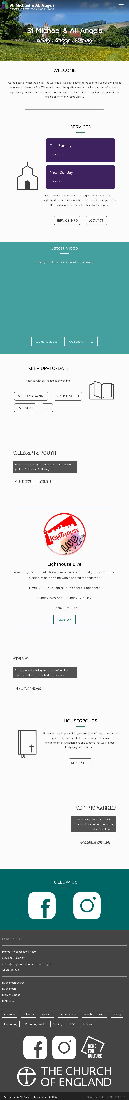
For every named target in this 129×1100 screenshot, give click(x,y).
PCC (46, 407)
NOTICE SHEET (64, 396)
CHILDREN (22, 481)
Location (9, 1013)
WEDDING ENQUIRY (97, 842)
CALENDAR (25, 407)
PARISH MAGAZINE (30, 396)
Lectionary (10, 1022)
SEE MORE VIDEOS (46, 341)
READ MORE (80, 762)
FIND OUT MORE (27, 688)
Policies (83, 1022)
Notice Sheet (65, 1013)
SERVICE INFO (67, 220)
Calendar (27, 1013)
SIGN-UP (64, 619)
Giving (111, 1013)
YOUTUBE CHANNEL (81, 341)
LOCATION (95, 220)
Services (45, 1013)
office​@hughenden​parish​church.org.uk (25, 963)
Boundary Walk (33, 1022)
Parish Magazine (90, 1013)
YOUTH (44, 481)
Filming (54, 1022)
